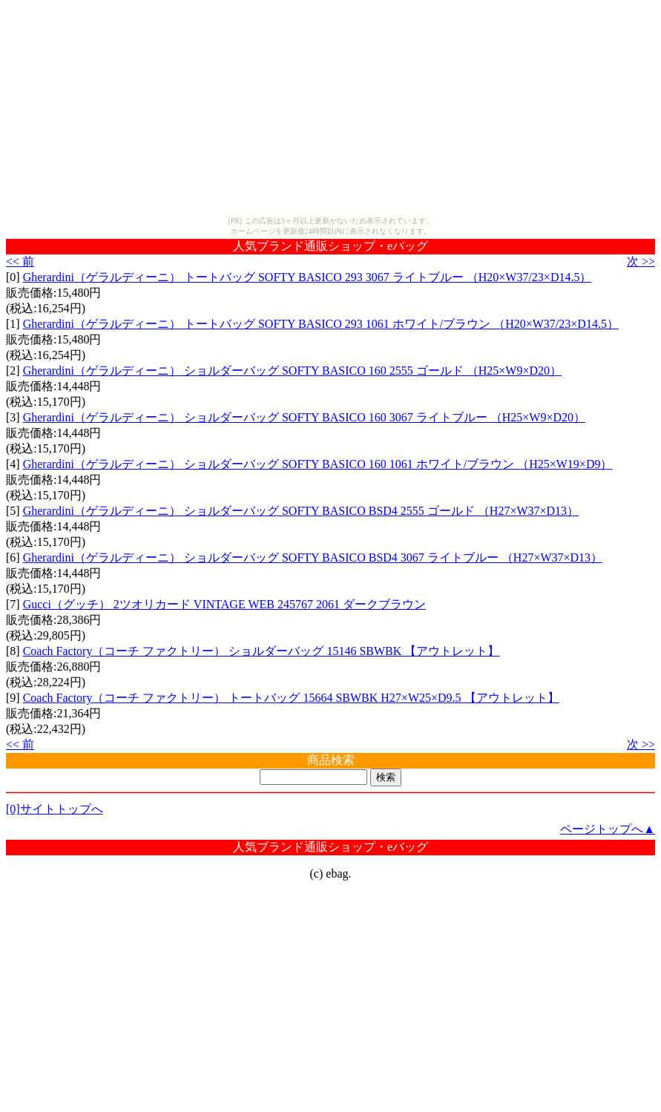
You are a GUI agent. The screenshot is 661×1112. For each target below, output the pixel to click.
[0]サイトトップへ (54, 809)
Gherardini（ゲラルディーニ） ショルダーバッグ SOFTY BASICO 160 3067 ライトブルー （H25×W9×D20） (304, 417)
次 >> (641, 261)
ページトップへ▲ (607, 829)
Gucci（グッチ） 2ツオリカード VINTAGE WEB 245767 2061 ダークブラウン (224, 604)
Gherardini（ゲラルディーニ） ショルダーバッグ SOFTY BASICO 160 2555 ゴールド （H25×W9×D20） (292, 370)
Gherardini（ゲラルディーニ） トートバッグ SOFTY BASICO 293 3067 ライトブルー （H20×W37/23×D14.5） (307, 277)
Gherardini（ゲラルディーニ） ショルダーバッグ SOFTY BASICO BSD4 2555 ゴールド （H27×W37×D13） (301, 510)
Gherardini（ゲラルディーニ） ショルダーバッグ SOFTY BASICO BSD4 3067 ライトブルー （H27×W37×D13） (312, 557)
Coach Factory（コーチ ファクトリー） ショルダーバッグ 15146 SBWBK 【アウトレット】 (261, 651)
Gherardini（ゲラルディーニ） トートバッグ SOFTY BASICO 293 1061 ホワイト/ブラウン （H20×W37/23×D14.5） (321, 324)
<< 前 (20, 261)
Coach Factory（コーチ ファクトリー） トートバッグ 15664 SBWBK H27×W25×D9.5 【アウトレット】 (291, 697)
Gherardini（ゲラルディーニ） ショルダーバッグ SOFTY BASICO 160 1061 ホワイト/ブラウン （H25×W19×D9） (318, 464)
